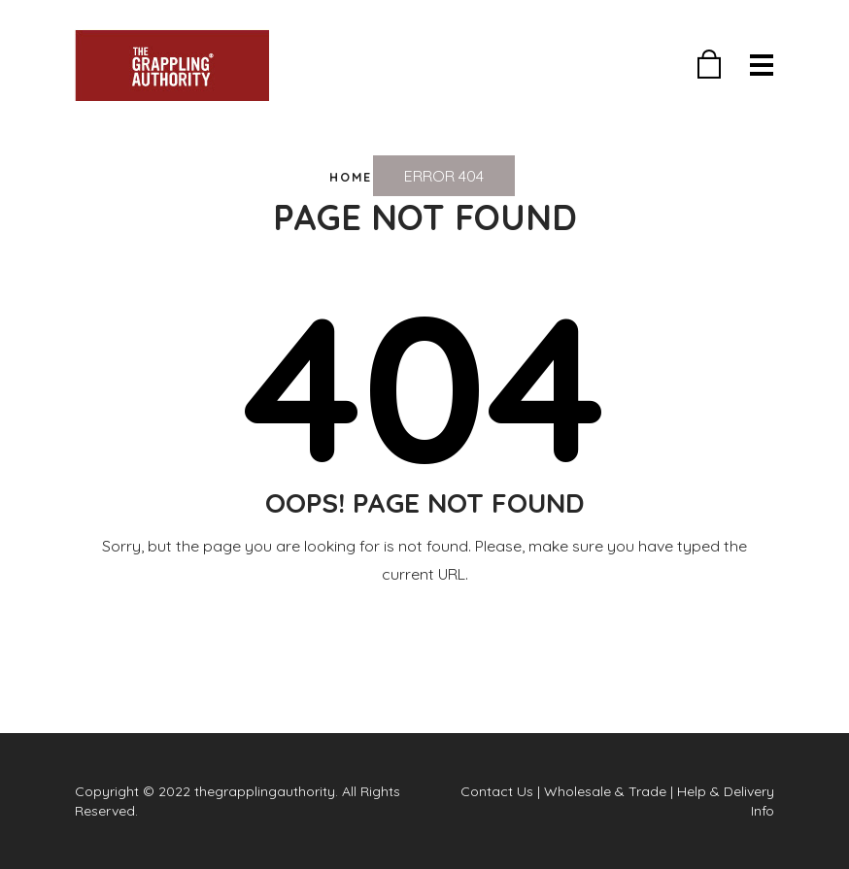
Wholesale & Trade (605, 791)
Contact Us (496, 791)
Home (350, 176)
